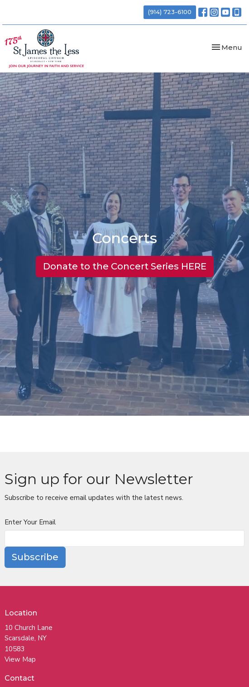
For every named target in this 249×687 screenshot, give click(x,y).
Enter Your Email (30, 522)
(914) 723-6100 (170, 11)
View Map (20, 659)
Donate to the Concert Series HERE (124, 266)
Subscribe (35, 557)
